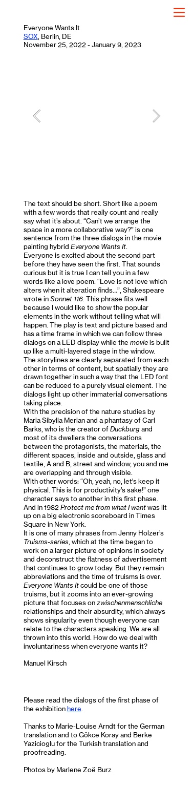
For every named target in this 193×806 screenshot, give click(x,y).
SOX (31, 36)
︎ (179, 12)
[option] (97, 115)
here (74, 709)
